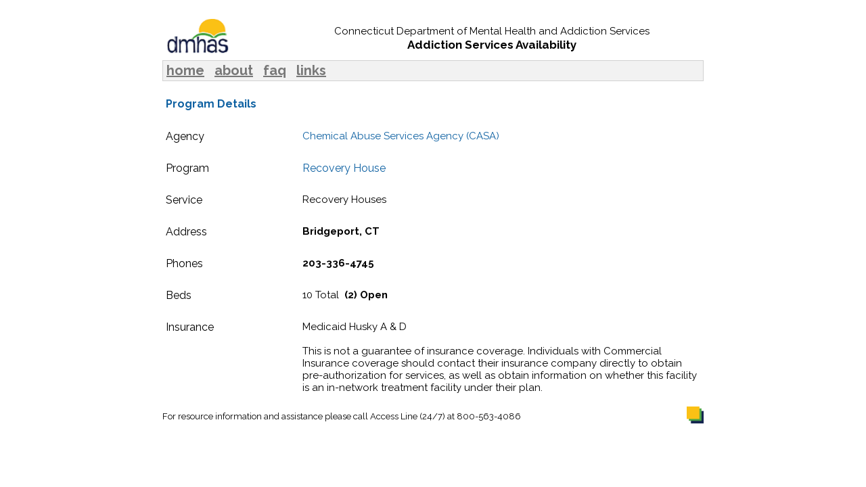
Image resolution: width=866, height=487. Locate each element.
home (185, 70)
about (233, 70)
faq (274, 70)
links (311, 70)
